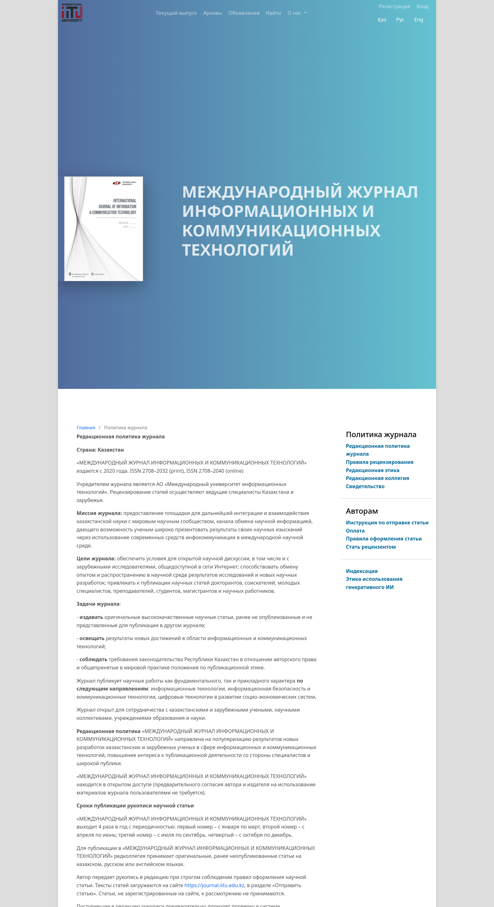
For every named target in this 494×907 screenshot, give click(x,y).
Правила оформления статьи (384, 538)
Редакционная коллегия (377, 478)
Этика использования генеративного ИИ (374, 583)
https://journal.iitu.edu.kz (214, 885)
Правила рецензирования (380, 462)
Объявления (243, 12)
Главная (86, 427)
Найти (273, 12)
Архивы (212, 12)
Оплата (355, 530)
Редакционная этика (372, 470)
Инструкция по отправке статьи (387, 522)
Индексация (362, 571)
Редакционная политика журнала (378, 450)
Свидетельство (365, 486)
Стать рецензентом (371, 546)
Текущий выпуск (176, 12)
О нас (295, 12)
